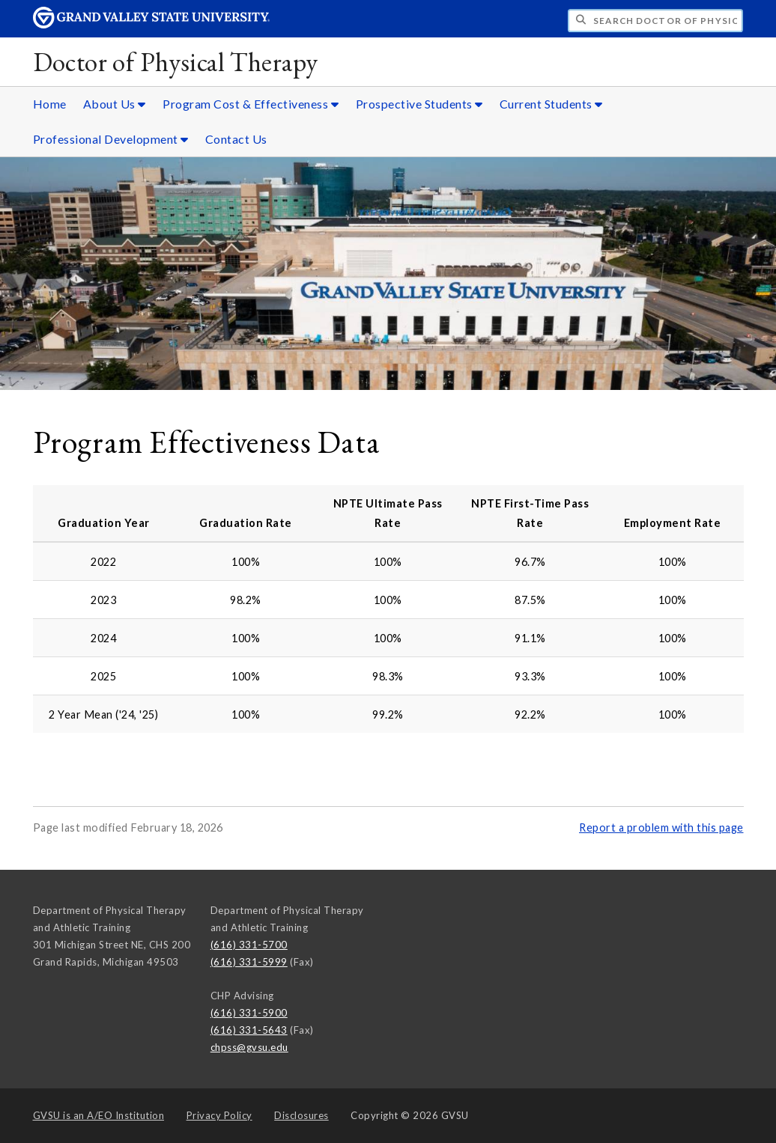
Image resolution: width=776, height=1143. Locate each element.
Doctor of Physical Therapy (175, 62)
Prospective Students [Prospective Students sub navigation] (419, 104)
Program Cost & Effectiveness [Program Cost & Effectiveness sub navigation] (251, 104)
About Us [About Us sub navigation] (114, 104)
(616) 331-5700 (249, 945)
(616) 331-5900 (249, 1013)
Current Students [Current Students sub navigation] (551, 104)
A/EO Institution (99, 1115)
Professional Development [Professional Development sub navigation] (111, 139)
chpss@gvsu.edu (249, 1047)
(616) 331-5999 (249, 962)
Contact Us (236, 139)
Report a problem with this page (661, 827)
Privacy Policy (219, 1115)
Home (50, 104)
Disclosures (301, 1115)
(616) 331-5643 (249, 1030)
